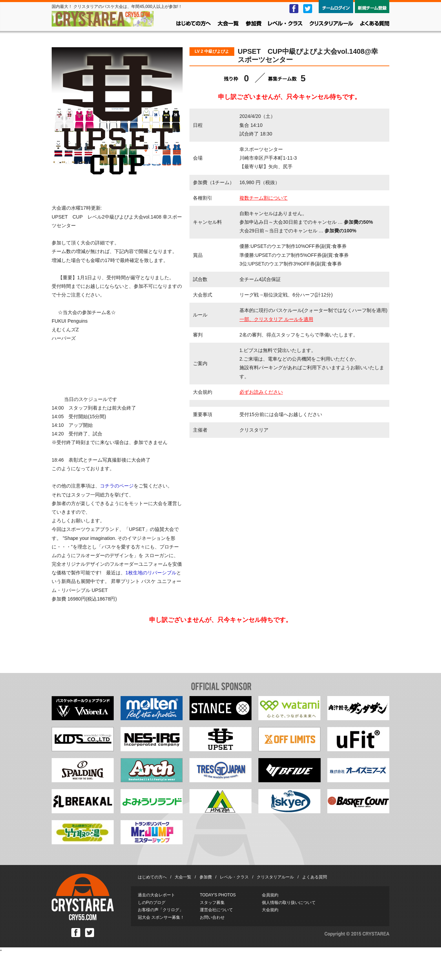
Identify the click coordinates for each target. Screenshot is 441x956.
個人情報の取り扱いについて (289, 902)
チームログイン (336, 6)
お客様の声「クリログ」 (160, 909)
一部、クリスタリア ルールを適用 (276, 319)
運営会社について (216, 909)
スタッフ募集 (212, 902)
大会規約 (270, 909)
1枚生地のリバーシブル (150, 572)
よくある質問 (374, 23)
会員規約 (270, 895)
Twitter (307, 8)
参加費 (254, 23)
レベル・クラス (285, 23)
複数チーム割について (263, 198)
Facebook (293, 8)
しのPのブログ (151, 902)
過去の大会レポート (156, 895)
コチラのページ (117, 486)
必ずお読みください (261, 392)
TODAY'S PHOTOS (218, 895)
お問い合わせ (212, 917)
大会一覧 (228, 23)
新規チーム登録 (372, 6)
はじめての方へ (193, 23)
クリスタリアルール (331, 23)
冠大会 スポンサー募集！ (161, 917)
